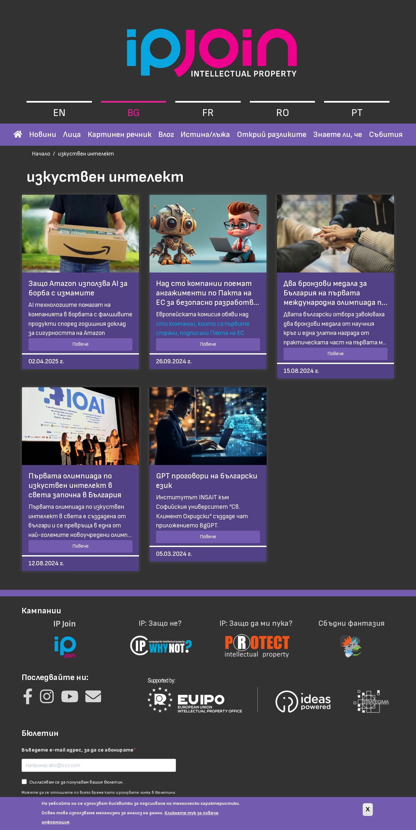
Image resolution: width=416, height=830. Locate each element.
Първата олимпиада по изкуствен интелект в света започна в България (74, 485)
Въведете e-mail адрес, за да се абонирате (77, 750)
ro (282, 113)
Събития (386, 134)
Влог (166, 134)
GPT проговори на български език (206, 480)
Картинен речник (119, 134)
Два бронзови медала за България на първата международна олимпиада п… (335, 293)
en (59, 113)
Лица (72, 134)
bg (133, 113)
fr (208, 113)
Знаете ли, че (337, 134)
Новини (42, 134)
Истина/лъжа (205, 134)
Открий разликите (271, 134)
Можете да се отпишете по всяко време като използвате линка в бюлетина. (99, 792)
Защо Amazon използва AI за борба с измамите (78, 288)
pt (357, 113)
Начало (41, 153)
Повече (80, 344)
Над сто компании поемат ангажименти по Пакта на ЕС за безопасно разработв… (207, 293)
